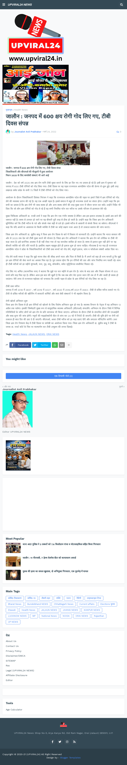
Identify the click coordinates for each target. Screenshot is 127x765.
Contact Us (12, 646)
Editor (9, 680)
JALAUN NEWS (36, 334)
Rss (8, 665)
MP (34, 616)
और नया (7, 387)
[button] (4, 5)
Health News (21, 110)
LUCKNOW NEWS (17, 616)
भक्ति (58, 598)
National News (49, 616)
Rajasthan (99, 616)
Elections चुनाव (107, 604)
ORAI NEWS (52, 334)
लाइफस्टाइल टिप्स (94, 598)
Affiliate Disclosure (16, 675)
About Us (11, 641)
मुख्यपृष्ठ (9, 110)
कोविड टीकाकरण (14, 598)
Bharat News (14, 604)
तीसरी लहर (46, 598)
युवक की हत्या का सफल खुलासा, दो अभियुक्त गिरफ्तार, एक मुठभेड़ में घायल (55, 571)
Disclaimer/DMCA (15, 655)
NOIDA (66, 616)
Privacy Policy (13, 651)
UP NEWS (13, 622)
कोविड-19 (31, 598)
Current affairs (86, 604)
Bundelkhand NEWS (37, 604)
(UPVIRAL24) (33, 754)
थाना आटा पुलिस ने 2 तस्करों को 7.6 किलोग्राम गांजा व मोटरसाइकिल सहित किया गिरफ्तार (62, 544)
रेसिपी (79, 598)
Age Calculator (14, 709)
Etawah (12, 610)
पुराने (121, 387)
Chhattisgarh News (63, 604)
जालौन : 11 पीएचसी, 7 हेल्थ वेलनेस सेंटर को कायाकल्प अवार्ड (49, 557)
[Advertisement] (63, 504)
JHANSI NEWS (70, 610)
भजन (68, 598)
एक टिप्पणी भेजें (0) (63, 376)
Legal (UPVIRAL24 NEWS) (20, 670)
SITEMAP (11, 660)
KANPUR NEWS (92, 610)
